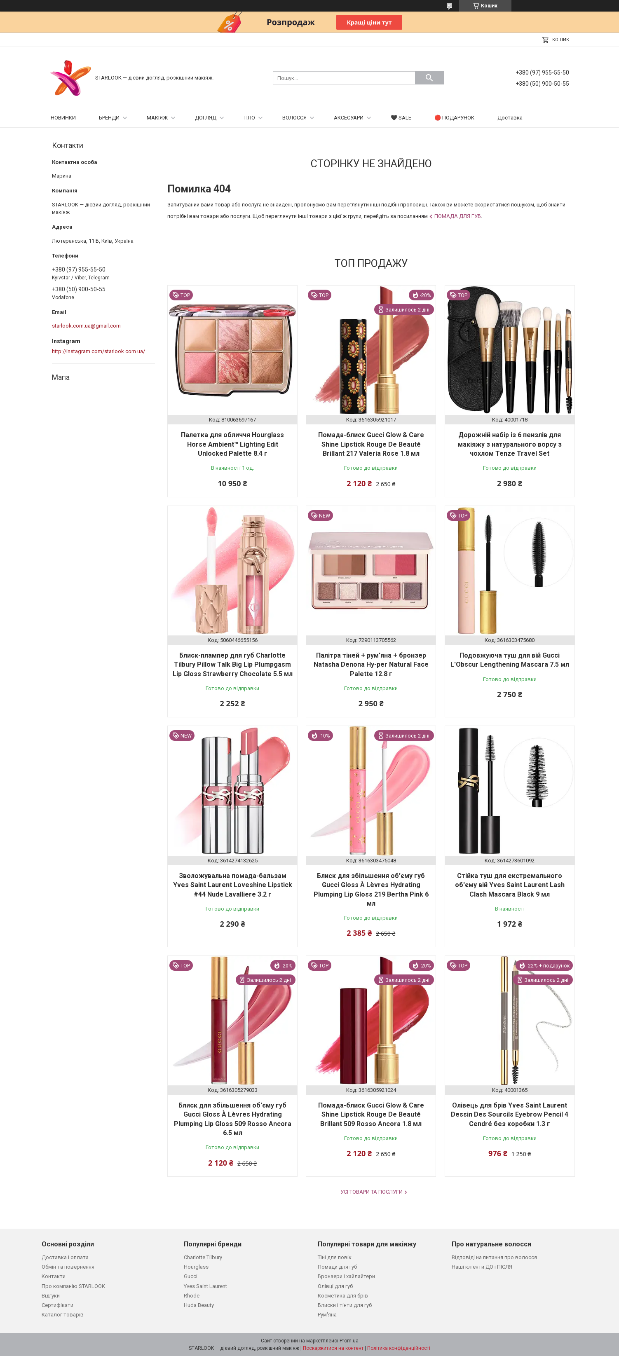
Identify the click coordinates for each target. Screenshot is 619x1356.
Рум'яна (327, 1315)
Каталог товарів (63, 1315)
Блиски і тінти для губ (345, 1305)
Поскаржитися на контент (333, 1348)
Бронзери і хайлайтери (346, 1276)
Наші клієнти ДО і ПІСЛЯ (482, 1267)
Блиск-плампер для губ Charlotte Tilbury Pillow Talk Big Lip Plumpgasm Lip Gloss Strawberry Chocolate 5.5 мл (233, 664)
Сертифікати (57, 1305)
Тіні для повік (335, 1257)
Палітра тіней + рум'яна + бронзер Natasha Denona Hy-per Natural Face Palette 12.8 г (371, 664)
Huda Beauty (199, 1305)
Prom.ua (349, 1341)
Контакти (54, 1276)
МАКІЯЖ (157, 118)
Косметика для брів (343, 1296)
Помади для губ (337, 1267)
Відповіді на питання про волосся (494, 1257)
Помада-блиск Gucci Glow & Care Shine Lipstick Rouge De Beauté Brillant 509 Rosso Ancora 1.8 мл (371, 1114)
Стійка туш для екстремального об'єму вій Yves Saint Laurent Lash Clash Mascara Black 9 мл (510, 885)
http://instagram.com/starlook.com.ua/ (98, 351)
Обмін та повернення (68, 1267)
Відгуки (51, 1296)
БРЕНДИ (109, 118)
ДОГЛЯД (205, 118)
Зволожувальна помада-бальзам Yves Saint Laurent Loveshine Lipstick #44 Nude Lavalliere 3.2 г (232, 885)
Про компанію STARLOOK (73, 1286)
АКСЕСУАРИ (348, 118)
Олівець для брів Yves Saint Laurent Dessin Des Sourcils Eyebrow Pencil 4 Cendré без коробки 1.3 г (509, 1114)
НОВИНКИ (63, 118)
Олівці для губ (335, 1286)
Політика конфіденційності (398, 1348)
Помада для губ (457, 216)
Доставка (510, 118)
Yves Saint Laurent (205, 1286)
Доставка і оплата (65, 1257)
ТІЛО (249, 118)
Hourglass (196, 1267)
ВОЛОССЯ (294, 118)
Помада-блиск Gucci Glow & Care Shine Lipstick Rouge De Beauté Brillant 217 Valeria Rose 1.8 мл (371, 444)
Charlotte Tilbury (203, 1257)
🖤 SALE (401, 118)
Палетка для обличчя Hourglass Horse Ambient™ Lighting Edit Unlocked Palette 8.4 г (232, 444)
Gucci (190, 1276)
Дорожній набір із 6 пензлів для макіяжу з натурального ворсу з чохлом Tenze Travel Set (510, 444)
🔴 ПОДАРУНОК (454, 118)
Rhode (191, 1296)
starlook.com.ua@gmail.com (86, 326)
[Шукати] (429, 77)
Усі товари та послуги (371, 1192)
